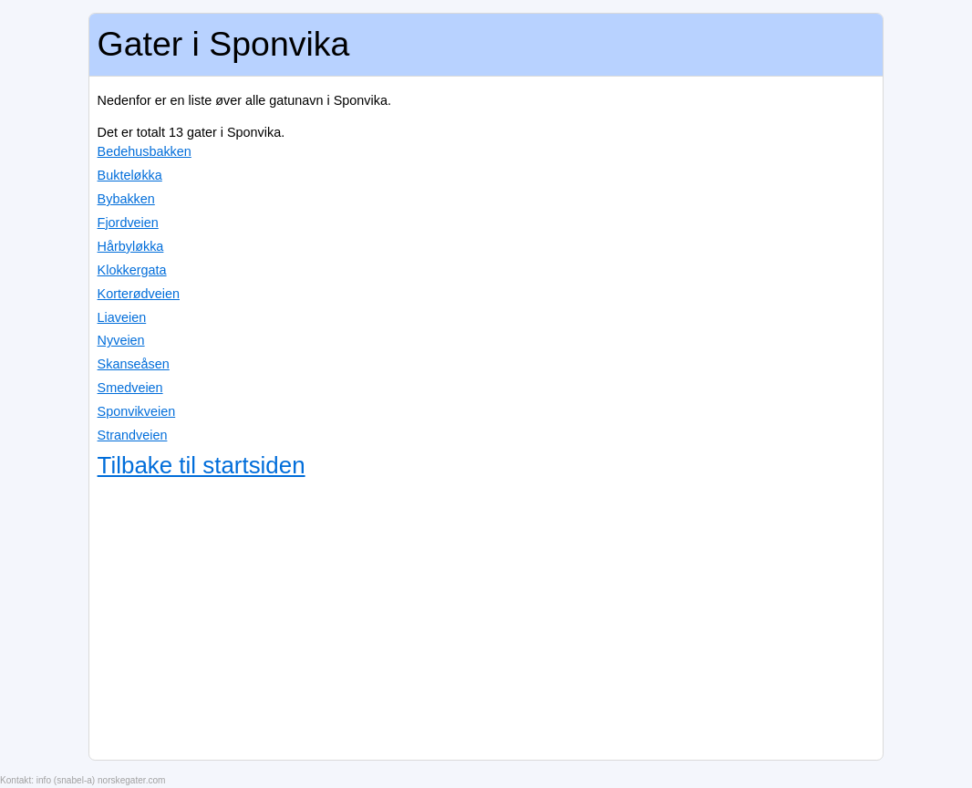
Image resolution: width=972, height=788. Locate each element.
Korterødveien (139, 293)
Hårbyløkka (131, 246)
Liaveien (122, 317)
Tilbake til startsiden (201, 465)
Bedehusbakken (144, 151)
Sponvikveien (137, 411)
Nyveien (121, 340)
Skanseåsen (134, 364)
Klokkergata (132, 270)
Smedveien (130, 387)
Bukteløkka (130, 175)
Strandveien (133, 435)
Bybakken (126, 199)
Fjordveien (128, 222)
